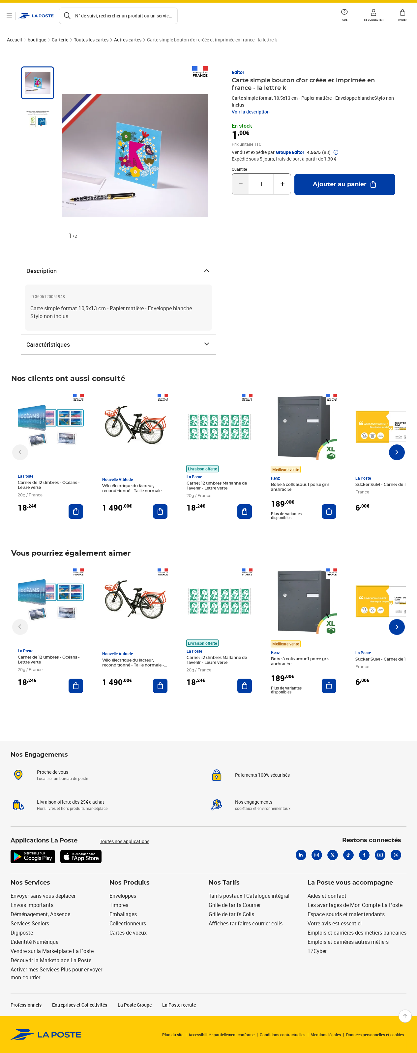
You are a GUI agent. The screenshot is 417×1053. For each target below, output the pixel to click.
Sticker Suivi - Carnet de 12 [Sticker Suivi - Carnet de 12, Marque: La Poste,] (381, 485)
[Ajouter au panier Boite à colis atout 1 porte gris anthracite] (329, 511)
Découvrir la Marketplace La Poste (51, 960)
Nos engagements (253, 802)
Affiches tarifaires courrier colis (246, 923)
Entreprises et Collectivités (79, 1005)
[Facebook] (364, 855)
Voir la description (251, 112)
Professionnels (26, 1005)
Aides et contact (327, 895)
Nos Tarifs (224, 883)
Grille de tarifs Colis (231, 914)
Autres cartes (127, 40)
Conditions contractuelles (282, 1034)
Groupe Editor (290, 152)
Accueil (14, 40)
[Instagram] (317, 855)
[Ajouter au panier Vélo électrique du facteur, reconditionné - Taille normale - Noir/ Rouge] (160, 511)
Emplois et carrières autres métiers (348, 941)
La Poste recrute (179, 1005)
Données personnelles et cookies (375, 1034)
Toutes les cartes (91, 40)
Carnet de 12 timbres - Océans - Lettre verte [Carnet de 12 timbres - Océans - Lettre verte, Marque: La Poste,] (49, 485)
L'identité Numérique (34, 941)
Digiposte (22, 932)
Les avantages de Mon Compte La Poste (355, 905)
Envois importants (32, 905)
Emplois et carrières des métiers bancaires (357, 932)
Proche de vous (52, 772)
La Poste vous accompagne (350, 883)
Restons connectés (371, 840)
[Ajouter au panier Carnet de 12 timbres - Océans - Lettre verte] (76, 511)
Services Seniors (30, 923)
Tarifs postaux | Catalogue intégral (249, 895)
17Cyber (317, 951)
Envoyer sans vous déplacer (43, 895)
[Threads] (396, 855)
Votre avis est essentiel (335, 923)
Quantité (239, 169)
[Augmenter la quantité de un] (282, 184)
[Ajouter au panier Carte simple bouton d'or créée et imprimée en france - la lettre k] (345, 184)
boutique (37, 40)
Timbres (118, 905)
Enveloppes (122, 895)
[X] (332, 855)
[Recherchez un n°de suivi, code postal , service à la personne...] (118, 16)
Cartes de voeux (128, 932)
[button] (344, 16)
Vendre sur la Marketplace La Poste (52, 951)
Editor (238, 72)
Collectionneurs (127, 923)
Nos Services (30, 883)
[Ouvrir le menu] (9, 15)
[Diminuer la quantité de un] (240, 184)
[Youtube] (380, 855)
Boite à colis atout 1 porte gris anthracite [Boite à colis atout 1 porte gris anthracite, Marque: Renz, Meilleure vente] (300, 487)
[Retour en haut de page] (405, 1016)
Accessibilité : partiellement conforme (221, 1034)
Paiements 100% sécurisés (262, 775)
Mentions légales (326, 1034)
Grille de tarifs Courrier (235, 905)
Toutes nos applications (124, 841)
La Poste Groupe (135, 1005)
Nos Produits (129, 883)
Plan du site (172, 1034)
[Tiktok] (348, 855)
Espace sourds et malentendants (346, 914)
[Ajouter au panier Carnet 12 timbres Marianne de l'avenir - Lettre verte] (245, 511)
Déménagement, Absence (40, 914)
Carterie (60, 40)
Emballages (123, 914)
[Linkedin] (301, 855)
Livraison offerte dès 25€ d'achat (70, 802)
